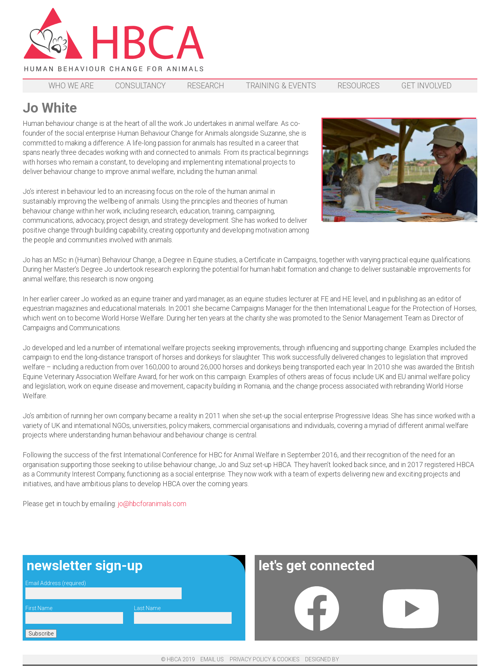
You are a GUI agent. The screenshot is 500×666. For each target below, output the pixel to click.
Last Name (147, 608)
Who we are (71, 85)
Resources (359, 85)
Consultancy (140, 85)
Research (205, 85)
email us (212, 659)
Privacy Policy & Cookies (265, 659)
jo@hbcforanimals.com (152, 504)
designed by (322, 659)
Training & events (281, 85)
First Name (38, 608)
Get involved (426, 85)
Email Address (55, 583)
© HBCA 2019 (178, 659)
